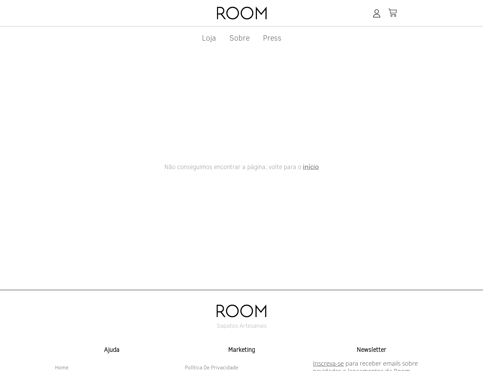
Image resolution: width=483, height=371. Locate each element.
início (311, 166)
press (272, 37)
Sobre (239, 37)
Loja (209, 37)
